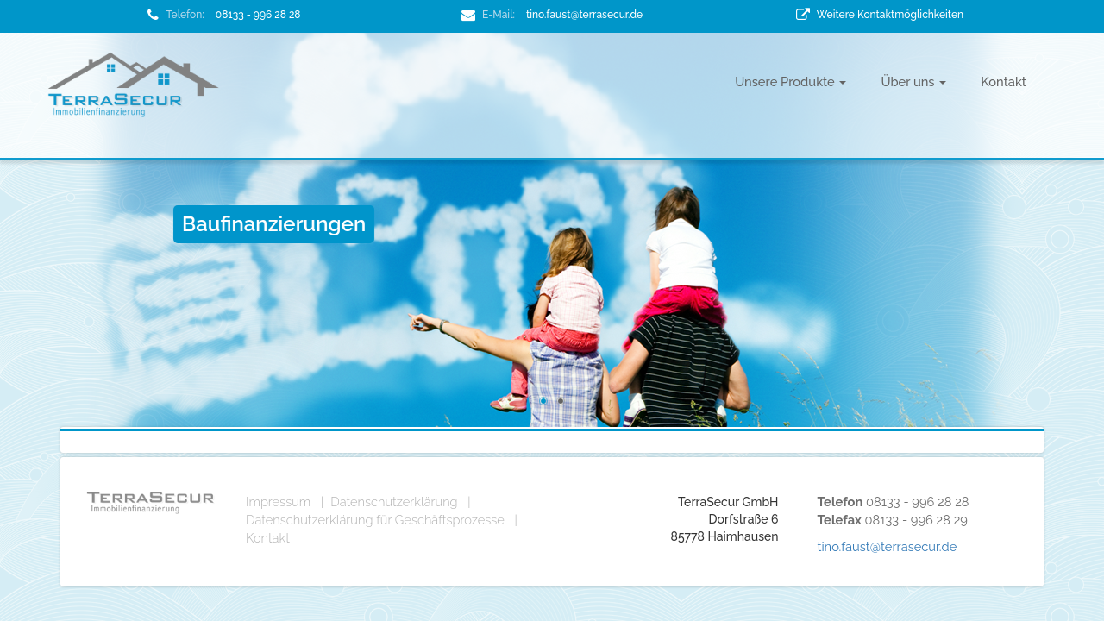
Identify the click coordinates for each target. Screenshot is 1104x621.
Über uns (913, 81)
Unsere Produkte (790, 81)
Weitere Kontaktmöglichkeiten (890, 15)
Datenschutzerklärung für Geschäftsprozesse (375, 519)
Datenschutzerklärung (393, 501)
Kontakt (1003, 81)
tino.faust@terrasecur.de (584, 15)
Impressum (278, 501)
